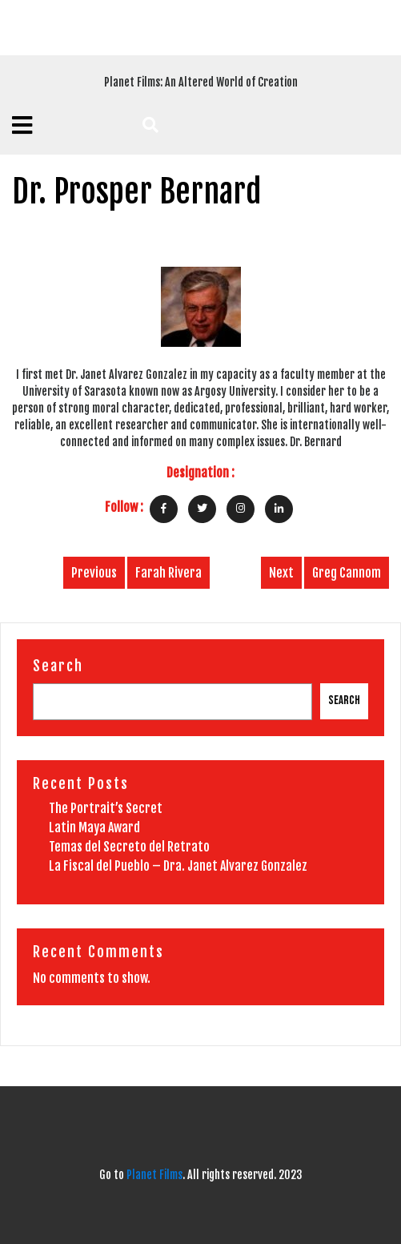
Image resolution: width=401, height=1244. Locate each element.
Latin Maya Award (94, 827)
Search (58, 665)
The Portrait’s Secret (105, 808)
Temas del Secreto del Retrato (129, 847)
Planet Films (154, 1175)
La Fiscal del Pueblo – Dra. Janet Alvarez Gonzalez (178, 866)
